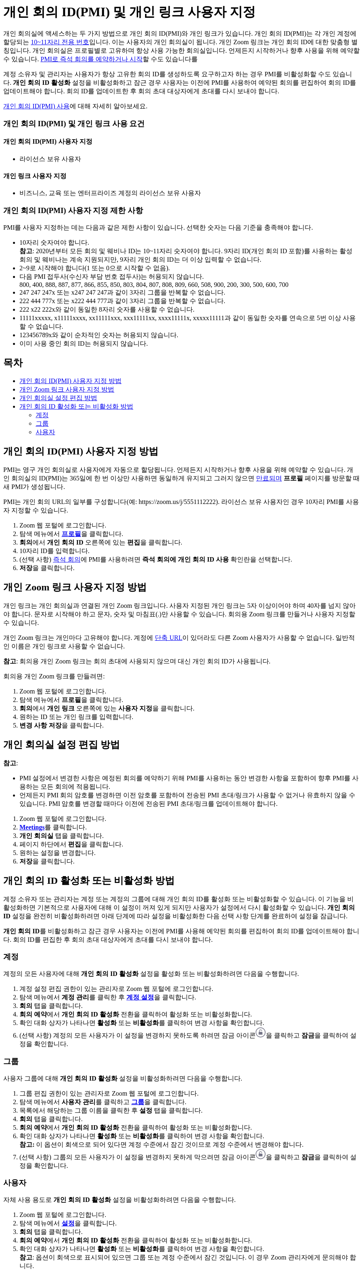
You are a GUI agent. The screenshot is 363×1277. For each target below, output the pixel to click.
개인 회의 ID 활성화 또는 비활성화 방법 (76, 406)
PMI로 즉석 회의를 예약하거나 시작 (92, 59)
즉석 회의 (67, 559)
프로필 (71, 533)
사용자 (45, 432)
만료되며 (269, 478)
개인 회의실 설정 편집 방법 (58, 397)
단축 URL (168, 637)
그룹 (42, 423)
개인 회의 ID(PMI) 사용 (36, 106)
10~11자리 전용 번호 (60, 42)
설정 (68, 1223)
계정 (42, 414)
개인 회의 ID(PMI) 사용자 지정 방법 (70, 380)
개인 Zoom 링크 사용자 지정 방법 (66, 389)
